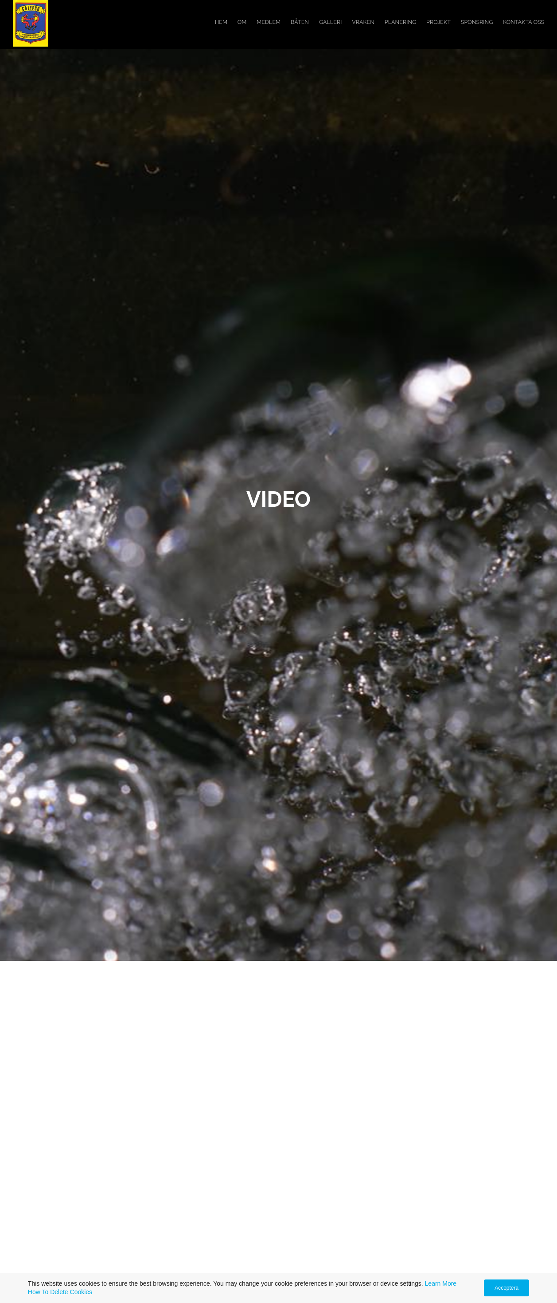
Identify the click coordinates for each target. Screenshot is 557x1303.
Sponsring (477, 22)
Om (242, 22)
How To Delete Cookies (60, 1291)
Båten (300, 22)
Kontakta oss (523, 22)
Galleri (330, 22)
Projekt (438, 22)
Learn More (441, 1283)
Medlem (268, 22)
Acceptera (506, 1288)
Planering (400, 22)
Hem (221, 22)
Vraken (363, 22)
